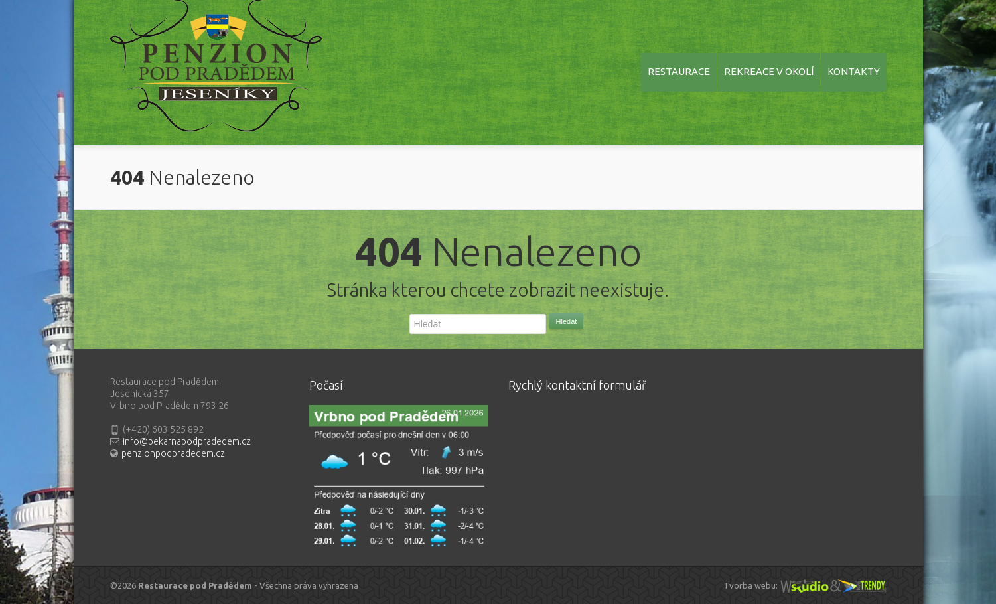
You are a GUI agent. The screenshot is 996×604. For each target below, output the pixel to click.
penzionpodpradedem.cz (173, 453)
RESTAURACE (679, 71)
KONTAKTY (853, 71)
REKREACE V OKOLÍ (769, 71)
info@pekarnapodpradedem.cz (187, 441)
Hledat (566, 321)
